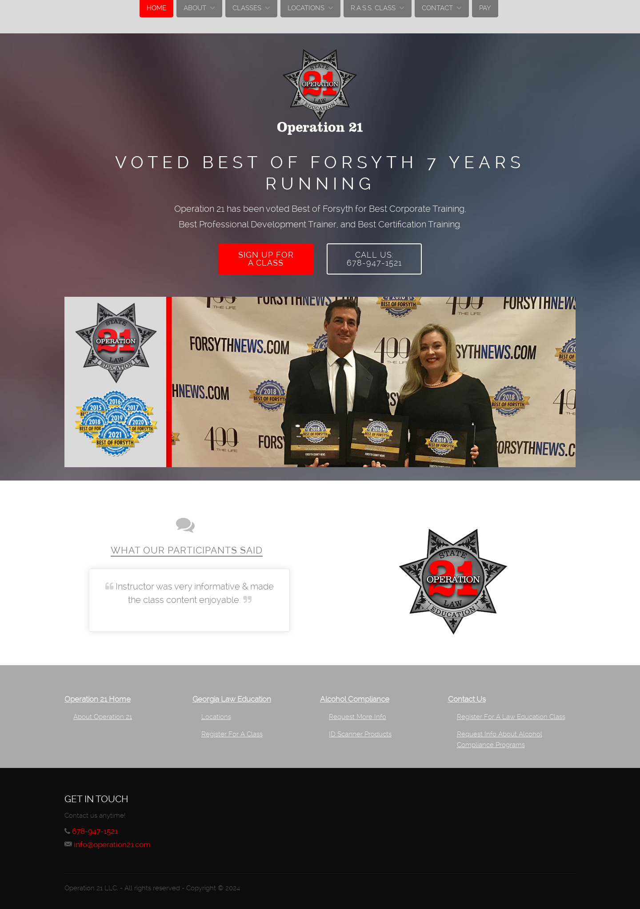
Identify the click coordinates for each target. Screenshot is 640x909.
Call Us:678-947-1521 (374, 258)
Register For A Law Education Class (511, 717)
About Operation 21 (102, 717)
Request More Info (357, 717)
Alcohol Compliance (354, 699)
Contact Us (467, 699)
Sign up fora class (266, 258)
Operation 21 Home (97, 699)
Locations (216, 717)
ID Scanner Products (360, 734)
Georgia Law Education (231, 699)
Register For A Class (232, 734)
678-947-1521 (95, 831)
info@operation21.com (112, 844)
